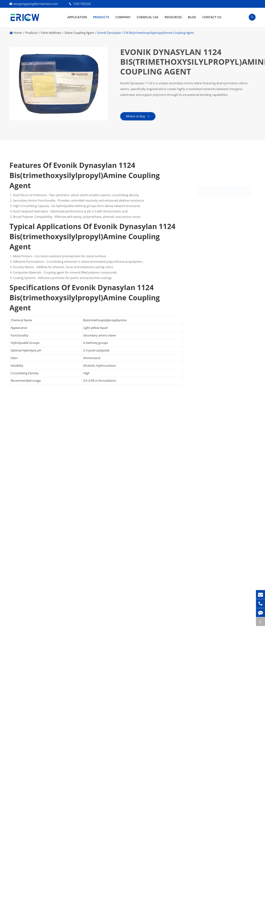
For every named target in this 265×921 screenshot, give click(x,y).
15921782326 (82, 4)
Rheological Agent (214, 207)
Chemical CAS (147, 17)
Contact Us (211, 17)
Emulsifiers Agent (214, 220)
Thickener (209, 233)
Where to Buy (138, 116)
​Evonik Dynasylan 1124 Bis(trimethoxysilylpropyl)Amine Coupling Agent (145, 33)
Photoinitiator (212, 213)
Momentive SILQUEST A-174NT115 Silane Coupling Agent (220, 698)
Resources (173, 17)
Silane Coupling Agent (79, 33)
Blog (192, 17)
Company (123, 17)
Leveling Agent (212, 200)
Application (77, 17)
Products (101, 17)
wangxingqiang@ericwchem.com (35, 4)
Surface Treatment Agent (219, 239)
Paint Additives (51, 33)
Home (18, 33)
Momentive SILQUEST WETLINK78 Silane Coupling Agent (221, 773)
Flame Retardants (214, 226)
